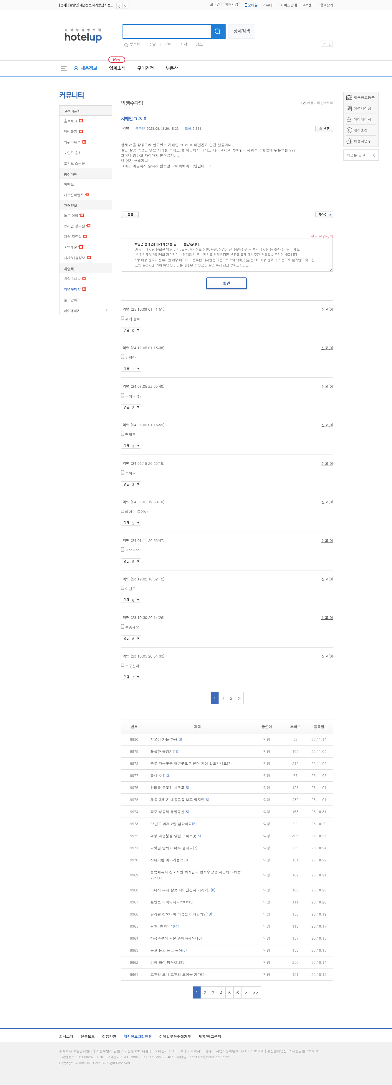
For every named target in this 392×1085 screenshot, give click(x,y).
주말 (152, 44)
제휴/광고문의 (210, 1036)
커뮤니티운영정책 (317, 103)
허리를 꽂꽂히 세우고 (169, 787)
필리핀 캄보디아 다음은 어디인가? (181, 913)
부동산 (172, 68)
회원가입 (231, 4)
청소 (199, 44)
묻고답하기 (72, 299)
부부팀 (135, 44)
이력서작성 (362, 108)
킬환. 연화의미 (164, 925)
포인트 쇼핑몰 (74, 163)
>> (256, 992)
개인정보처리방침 (138, 1036)
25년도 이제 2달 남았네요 (173, 823)
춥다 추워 (160, 775)
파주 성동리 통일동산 (169, 811)
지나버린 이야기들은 (169, 859)
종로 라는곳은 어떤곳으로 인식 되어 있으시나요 (191, 763)
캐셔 (183, 44)
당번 (167, 44)
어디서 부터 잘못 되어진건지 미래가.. (183, 889)
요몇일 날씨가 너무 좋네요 (174, 847)
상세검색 (242, 31)
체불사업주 (362, 140)
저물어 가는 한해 (166, 739)
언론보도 (88, 1036)
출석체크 (70, 120)
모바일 (251, 5)
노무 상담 (71, 215)
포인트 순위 (73, 152)
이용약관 (109, 1036)
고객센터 (308, 5)
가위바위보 (72, 141)
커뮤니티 (269, 5)
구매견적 (145, 68)
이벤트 (69, 184)
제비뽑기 (70, 131)
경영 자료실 (73, 236)
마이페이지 (362, 119)
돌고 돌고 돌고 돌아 (168, 950)
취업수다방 (72, 278)
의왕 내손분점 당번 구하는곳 (175, 835)
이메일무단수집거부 (175, 1036)
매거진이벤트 (74, 194)
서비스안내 (289, 5)
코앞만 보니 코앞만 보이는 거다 (178, 974)
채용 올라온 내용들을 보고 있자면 (179, 799)
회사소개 (66, 1036)
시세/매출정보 (74, 257)
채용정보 (89, 68)
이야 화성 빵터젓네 (168, 962)
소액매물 (70, 246)
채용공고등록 (364, 97)
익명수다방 (72, 289)
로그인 (215, 4)
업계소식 (117, 68)
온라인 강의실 (74, 225)
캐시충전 (361, 129)
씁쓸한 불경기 (165, 751)
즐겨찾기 (326, 5)
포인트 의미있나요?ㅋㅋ (172, 901)
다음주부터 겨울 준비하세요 (176, 938)
